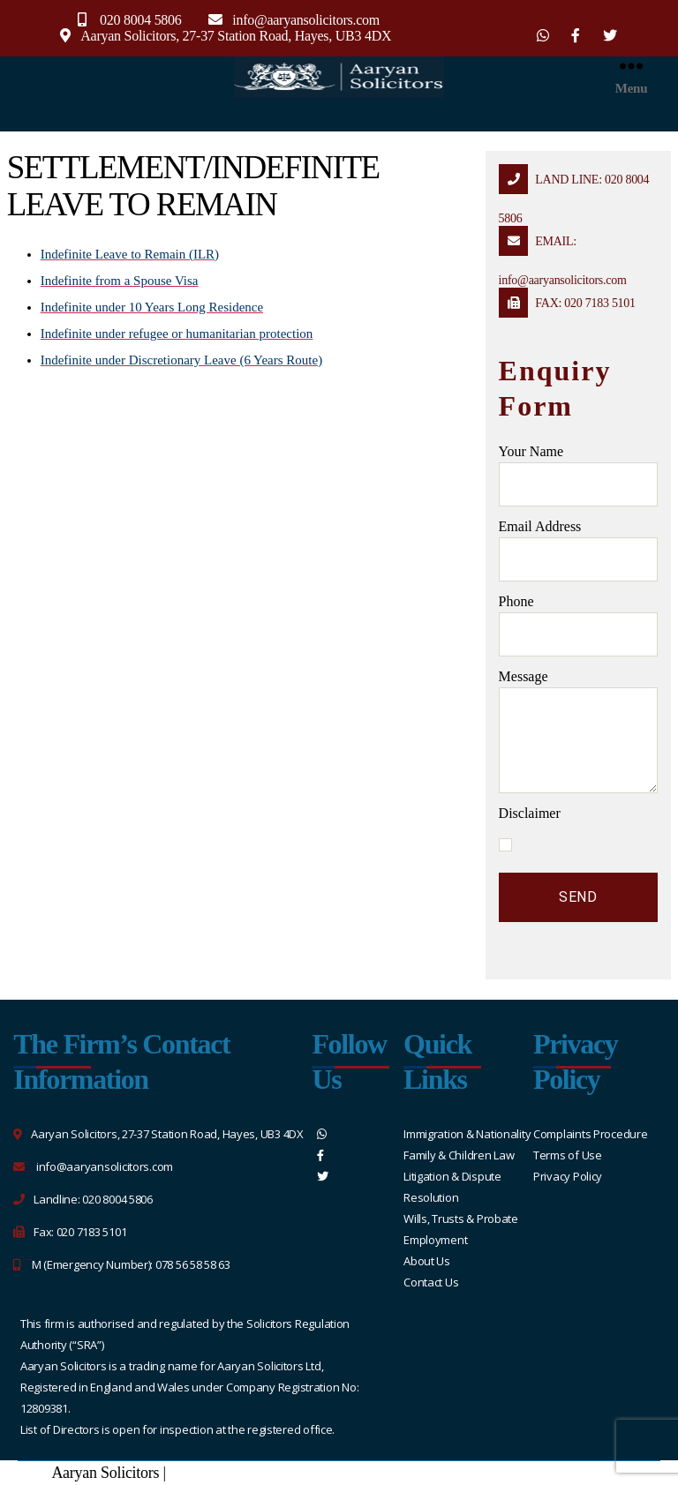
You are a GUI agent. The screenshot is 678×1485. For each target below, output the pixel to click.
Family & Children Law (458, 1155)
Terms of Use (567, 1155)
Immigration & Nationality (467, 1134)
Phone (579, 625)
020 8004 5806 (141, 19)
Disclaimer (530, 813)
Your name (579, 475)
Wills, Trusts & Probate (460, 1218)
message (579, 731)
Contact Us (430, 1282)
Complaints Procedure (590, 1134)
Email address (579, 550)
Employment (435, 1240)
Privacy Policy (567, 1176)
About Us (426, 1261)
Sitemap (195, 1472)
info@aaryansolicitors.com (306, 19)
